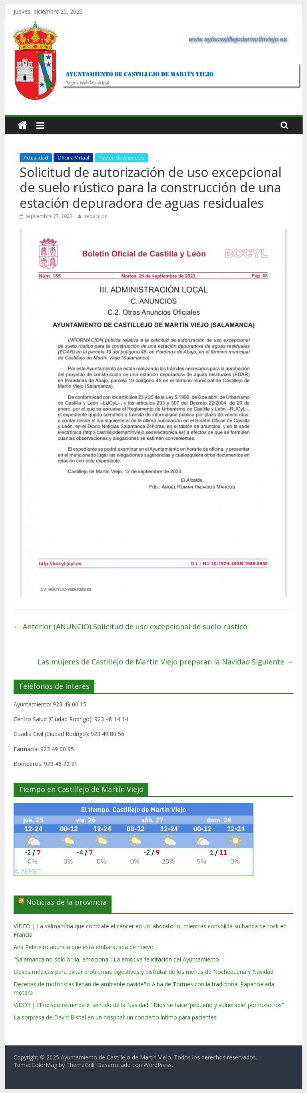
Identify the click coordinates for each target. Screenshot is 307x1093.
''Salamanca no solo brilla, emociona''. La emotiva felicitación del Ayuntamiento (116, 959)
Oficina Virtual (73, 157)
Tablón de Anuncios (121, 157)
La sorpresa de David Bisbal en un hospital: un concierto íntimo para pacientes (115, 1017)
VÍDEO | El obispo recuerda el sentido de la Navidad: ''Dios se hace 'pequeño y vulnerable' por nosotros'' (149, 1005)
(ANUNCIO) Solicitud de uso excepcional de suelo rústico (130, 626)
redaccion (96, 216)
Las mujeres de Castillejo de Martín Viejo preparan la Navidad (165, 661)
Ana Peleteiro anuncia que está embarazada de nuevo (84, 947)
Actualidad (36, 157)
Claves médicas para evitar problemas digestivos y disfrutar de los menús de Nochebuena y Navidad (143, 971)
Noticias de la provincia (66, 902)
